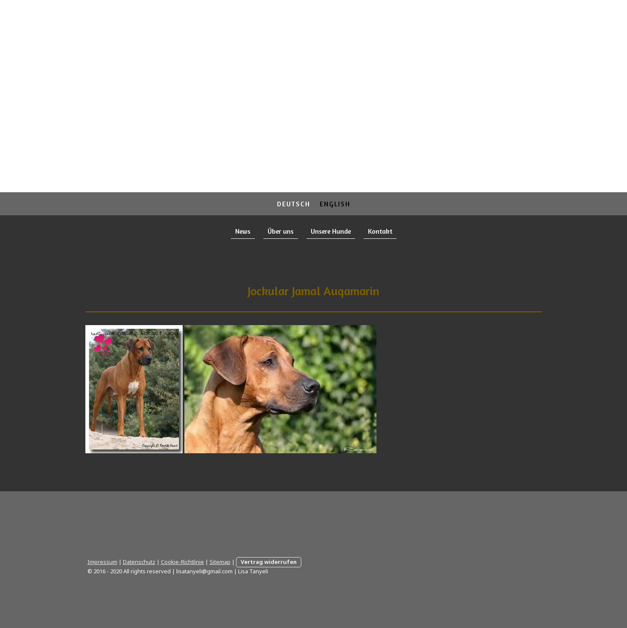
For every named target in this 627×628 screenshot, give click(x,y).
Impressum (102, 562)
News (243, 231)
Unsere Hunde (331, 231)
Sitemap (220, 562)
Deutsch (293, 204)
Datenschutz (139, 562)
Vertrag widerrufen (269, 562)
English (335, 204)
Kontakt (380, 231)
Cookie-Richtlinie (182, 562)
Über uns (281, 231)
